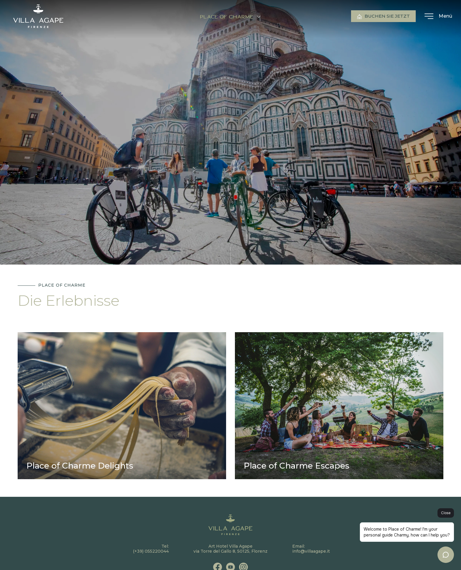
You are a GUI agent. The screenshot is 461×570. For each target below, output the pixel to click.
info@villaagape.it (311, 551)
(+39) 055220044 (151, 551)
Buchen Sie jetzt (383, 16)
